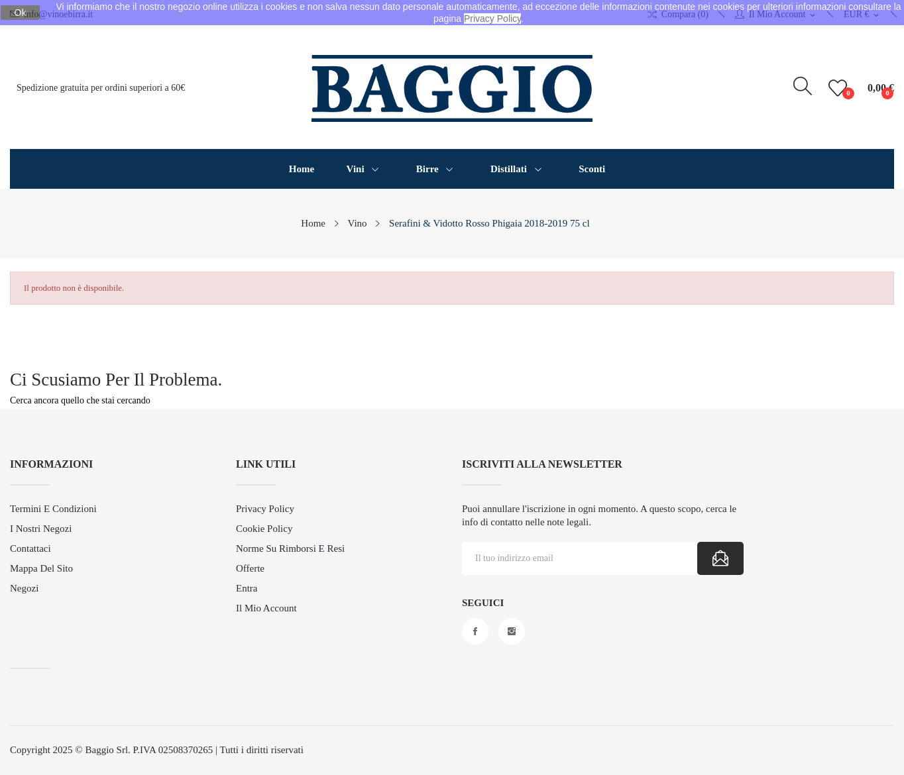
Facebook (475, 631)
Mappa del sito (41, 568)
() (839, 88)
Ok (21, 12)
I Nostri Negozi (41, 528)
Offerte (250, 568)
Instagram (511, 631)
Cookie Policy (264, 528)
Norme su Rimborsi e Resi (290, 548)
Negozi (24, 588)
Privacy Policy (265, 508)
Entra (246, 588)
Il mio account (266, 608)
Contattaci (30, 548)
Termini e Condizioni (53, 508)
